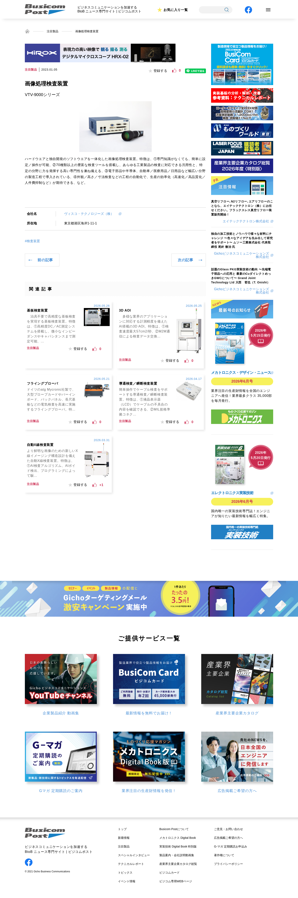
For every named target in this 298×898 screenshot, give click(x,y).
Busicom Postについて (174, 829)
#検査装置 (32, 241)
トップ (122, 829)
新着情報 (124, 837)
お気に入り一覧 (175, 10)
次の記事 (185, 260)
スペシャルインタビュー (134, 855)
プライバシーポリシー (228, 863)
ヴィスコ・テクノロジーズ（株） (90, 213)
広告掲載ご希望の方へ (228, 837)
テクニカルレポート (131, 863)
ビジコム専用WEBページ (175, 881)
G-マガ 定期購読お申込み (230, 846)
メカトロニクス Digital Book (177, 837)
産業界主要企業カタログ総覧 (178, 863)
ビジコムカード (169, 872)
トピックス (125, 872)
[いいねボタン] (174, 70)
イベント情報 (126, 881)
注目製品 (52, 31)
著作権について (224, 855)
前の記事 (45, 260)
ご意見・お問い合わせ (228, 829)
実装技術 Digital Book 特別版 (178, 846)
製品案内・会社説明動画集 (176, 855)
